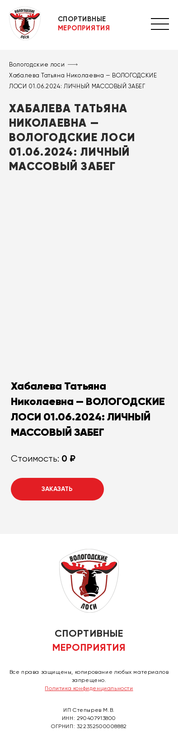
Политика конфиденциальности (89, 688)
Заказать (57, 489)
